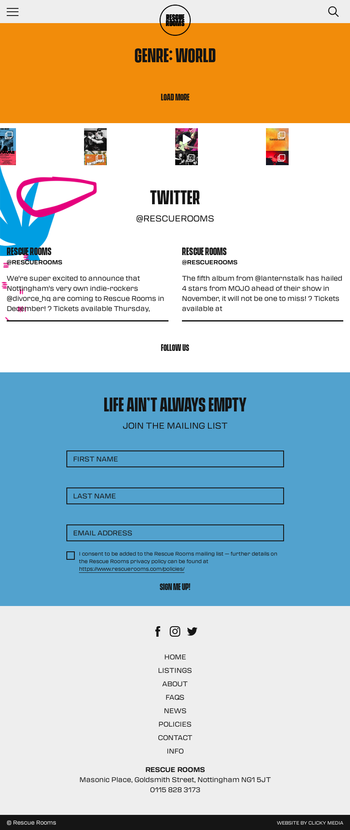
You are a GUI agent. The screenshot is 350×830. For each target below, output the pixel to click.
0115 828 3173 (175, 789)
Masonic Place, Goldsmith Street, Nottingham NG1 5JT (175, 779)
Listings (175, 670)
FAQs (175, 697)
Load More (175, 96)
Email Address (102, 533)
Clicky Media (325, 822)
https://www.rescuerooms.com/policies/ (131, 568)
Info (175, 751)
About (175, 683)
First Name (95, 459)
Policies (175, 724)
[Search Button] (333, 12)
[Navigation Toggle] (17, 12)
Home (175, 656)
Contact (175, 737)
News (175, 710)
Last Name (94, 496)
